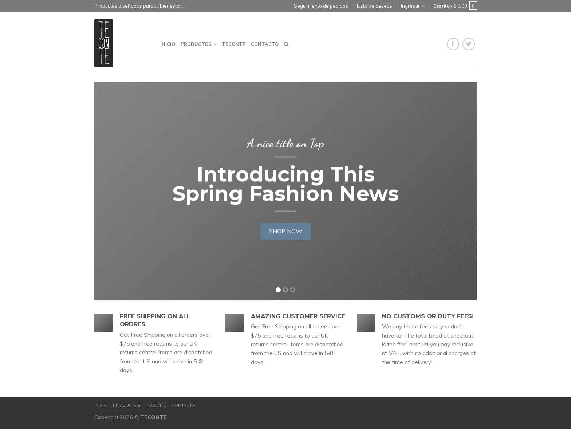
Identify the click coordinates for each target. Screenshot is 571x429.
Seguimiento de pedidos (321, 6)
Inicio (167, 44)
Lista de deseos (374, 6)
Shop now (285, 230)
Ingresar (410, 6)
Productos (196, 44)
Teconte (233, 44)
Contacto (265, 44)
